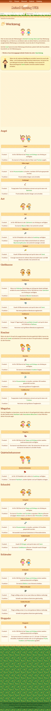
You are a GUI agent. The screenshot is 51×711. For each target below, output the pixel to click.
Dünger (24, 544)
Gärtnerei (29, 222)
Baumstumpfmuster (20, 243)
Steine (19, 515)
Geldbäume (22, 547)
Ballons (25, 583)
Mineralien (38, 515)
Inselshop (36, 237)
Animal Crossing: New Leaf (31, 39)
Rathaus (34, 324)
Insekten (34, 369)
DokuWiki (17, 707)
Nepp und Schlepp (31, 154)
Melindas (19, 288)
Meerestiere (31, 640)
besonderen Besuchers (30, 414)
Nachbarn (17, 414)
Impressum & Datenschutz (29, 707)
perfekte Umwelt (32, 322)
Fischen (39, 160)
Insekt (10, 338)
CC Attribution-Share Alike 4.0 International (29, 705)
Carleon (29, 400)
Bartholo (29, 190)
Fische (46, 638)
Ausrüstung (39, 53)
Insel (6, 47)
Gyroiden (28, 513)
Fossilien (19, 513)
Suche (24, 13)
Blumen (29, 296)
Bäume (24, 226)
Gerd (23, 64)
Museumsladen (18, 171)
